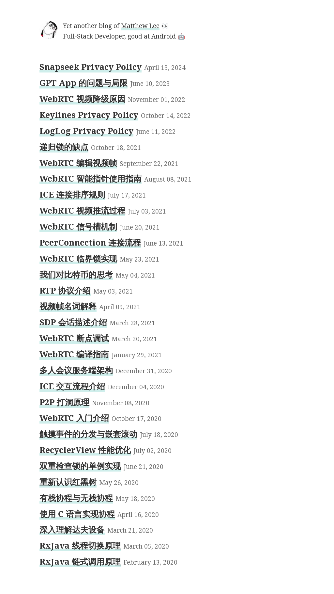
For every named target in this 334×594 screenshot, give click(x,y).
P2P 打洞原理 (64, 402)
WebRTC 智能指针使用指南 (90, 178)
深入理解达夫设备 (72, 529)
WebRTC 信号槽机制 (78, 226)
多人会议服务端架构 (76, 370)
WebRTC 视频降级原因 (82, 98)
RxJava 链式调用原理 (80, 561)
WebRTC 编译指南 (74, 354)
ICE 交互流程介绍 (72, 386)
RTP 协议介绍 (65, 290)
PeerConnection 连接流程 (90, 242)
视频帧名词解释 (68, 306)
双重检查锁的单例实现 (80, 465)
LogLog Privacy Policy (86, 130)
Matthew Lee (140, 26)
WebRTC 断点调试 (74, 338)
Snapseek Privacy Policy (90, 66)
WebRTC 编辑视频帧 (78, 162)
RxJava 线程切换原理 (80, 545)
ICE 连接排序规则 (72, 194)
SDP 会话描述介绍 (73, 322)
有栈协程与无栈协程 (76, 497)
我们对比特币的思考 (76, 274)
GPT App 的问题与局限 (83, 82)
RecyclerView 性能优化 (85, 449)
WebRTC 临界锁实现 (78, 258)
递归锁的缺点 (63, 146)
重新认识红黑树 (68, 481)
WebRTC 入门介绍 (74, 417)
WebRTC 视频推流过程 (82, 210)
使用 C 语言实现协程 (77, 513)
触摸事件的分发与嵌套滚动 (88, 433)
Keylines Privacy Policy (88, 114)
